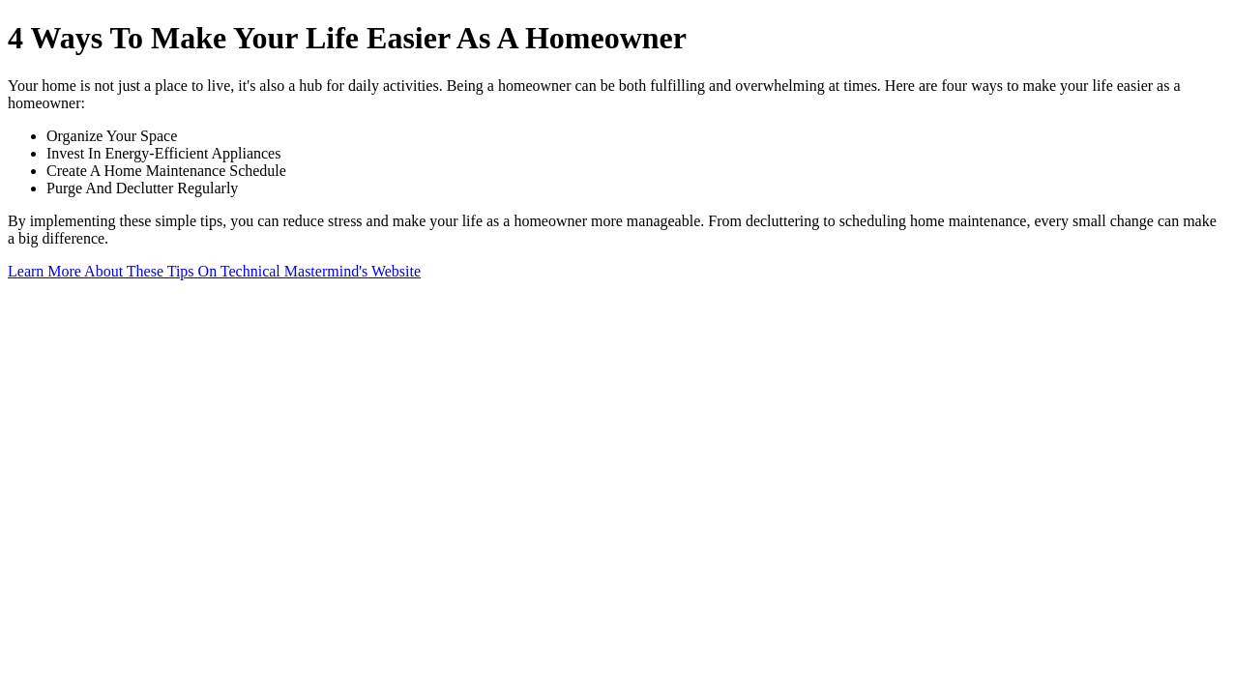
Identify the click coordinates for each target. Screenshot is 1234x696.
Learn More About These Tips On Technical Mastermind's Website (214, 271)
